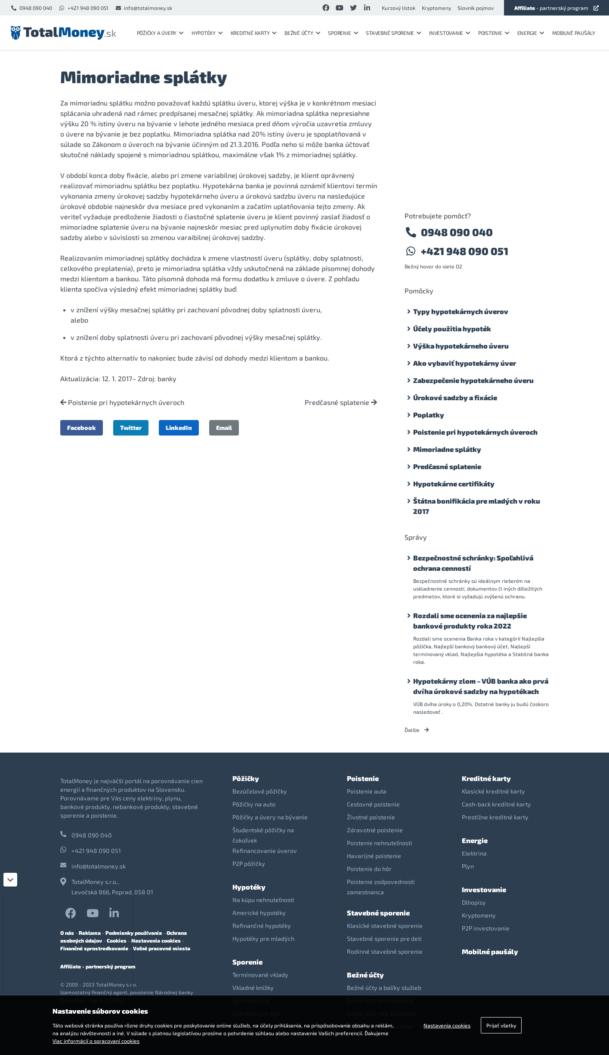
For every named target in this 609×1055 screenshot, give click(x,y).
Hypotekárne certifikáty (454, 483)
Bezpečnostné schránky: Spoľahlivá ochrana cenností (473, 563)
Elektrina (474, 853)
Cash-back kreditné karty (496, 804)
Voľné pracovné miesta (161, 948)
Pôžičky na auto (253, 804)
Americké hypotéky (259, 912)
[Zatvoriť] (10, 880)
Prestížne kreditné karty (495, 817)
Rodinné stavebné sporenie (385, 951)
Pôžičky (245, 778)
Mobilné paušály (573, 33)
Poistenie (494, 33)
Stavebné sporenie (393, 33)
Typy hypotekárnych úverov (460, 311)
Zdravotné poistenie (375, 830)
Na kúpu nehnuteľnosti (263, 899)
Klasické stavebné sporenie (385, 925)
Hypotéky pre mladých (263, 938)
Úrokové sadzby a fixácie (455, 397)
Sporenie (343, 33)
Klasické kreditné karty (493, 791)
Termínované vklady (260, 974)
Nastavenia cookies (156, 940)
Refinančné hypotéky (261, 925)
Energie (530, 33)
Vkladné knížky (253, 987)
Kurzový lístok (398, 8)
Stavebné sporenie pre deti (384, 938)
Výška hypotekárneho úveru (461, 346)
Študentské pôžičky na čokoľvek (263, 835)
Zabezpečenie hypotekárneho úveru (473, 380)
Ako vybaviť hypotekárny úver (464, 363)
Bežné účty (302, 33)
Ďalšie (417, 730)
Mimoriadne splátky (447, 449)
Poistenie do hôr (369, 868)
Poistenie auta (366, 791)
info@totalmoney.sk (143, 8)
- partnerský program (556, 8)
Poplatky (428, 415)
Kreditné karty (254, 33)
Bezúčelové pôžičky (259, 791)
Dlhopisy (474, 902)
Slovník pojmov (476, 8)
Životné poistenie (371, 817)
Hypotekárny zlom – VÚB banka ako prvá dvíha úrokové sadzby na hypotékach (480, 686)
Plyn (468, 866)
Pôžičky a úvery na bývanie (270, 817)
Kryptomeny (436, 8)
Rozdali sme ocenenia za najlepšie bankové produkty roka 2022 (470, 620)
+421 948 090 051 (83, 8)
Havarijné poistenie (374, 855)
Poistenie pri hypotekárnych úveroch (122, 402)
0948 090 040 (31, 8)
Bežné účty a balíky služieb (384, 987)
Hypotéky (207, 33)
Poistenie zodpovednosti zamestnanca (381, 887)
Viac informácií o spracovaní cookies (96, 1041)
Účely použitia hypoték (452, 328)
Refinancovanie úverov (264, 850)
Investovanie (449, 33)
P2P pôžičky (248, 863)
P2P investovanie (486, 928)
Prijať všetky (501, 1025)
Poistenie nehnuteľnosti (379, 842)
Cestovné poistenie (373, 804)
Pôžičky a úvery (160, 33)
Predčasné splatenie (341, 402)
